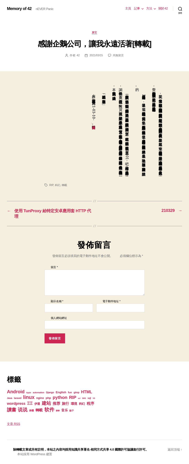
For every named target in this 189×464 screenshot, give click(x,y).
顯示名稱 (57, 301)
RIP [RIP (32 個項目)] (72, 397)
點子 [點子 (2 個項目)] (71, 410)
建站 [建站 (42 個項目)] (46, 403)
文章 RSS (13, 424)
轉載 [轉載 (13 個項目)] (39, 410)
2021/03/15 (96, 55)
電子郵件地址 (112, 301)
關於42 (163, 8)
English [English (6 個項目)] (61, 392)
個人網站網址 (59, 318)
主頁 (128, 8)
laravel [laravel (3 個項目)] (17, 398)
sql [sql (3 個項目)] (89, 398)
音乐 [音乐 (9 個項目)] (64, 410)
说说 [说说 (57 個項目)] (22, 409)
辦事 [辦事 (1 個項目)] (58, 411)
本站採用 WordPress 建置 (34, 454)
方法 (149, 8)
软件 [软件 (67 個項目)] (49, 409)
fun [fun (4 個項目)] (70, 392)
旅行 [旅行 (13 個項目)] (65, 403)
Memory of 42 (19, 9)
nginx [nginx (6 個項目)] (40, 398)
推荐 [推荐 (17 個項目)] (56, 403)
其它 (94, 32)
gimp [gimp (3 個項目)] (76, 392)
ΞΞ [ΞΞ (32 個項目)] (30, 403)
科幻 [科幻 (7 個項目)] (82, 403)
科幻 (57, 185)
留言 (54, 267)
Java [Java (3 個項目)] (9, 398)
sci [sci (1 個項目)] (79, 398)
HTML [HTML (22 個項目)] (86, 392)
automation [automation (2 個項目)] (38, 392)
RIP (51, 185)
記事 (137, 8)
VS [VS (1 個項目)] (94, 398)
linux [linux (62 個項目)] (29, 397)
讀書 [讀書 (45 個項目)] (11, 409)
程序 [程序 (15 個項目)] (90, 403)
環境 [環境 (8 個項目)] (74, 403)
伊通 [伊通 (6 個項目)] (37, 403)
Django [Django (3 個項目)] (50, 392)
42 (78, 55)
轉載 (64, 185)
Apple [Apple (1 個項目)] (28, 393)
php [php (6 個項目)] (48, 398)
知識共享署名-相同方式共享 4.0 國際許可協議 (102, 449)
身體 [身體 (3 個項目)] (31, 410)
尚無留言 (118, 55)
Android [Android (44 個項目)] (16, 391)
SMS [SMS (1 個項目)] (84, 398)
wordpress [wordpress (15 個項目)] (16, 403)
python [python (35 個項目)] (60, 397)
